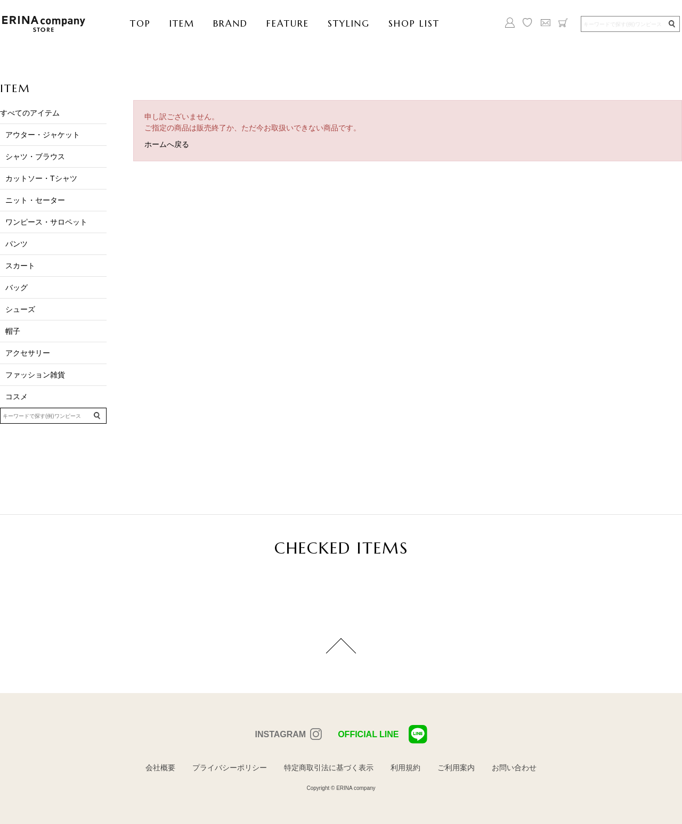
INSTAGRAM (280, 734)
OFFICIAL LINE (382, 734)
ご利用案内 (456, 767)
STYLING (349, 23)
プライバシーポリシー (229, 767)
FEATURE (287, 23)
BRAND (230, 23)
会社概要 (160, 767)
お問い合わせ (514, 767)
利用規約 (405, 767)
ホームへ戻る (166, 144)
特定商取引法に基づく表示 (329, 767)
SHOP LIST (414, 23)
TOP (140, 23)
